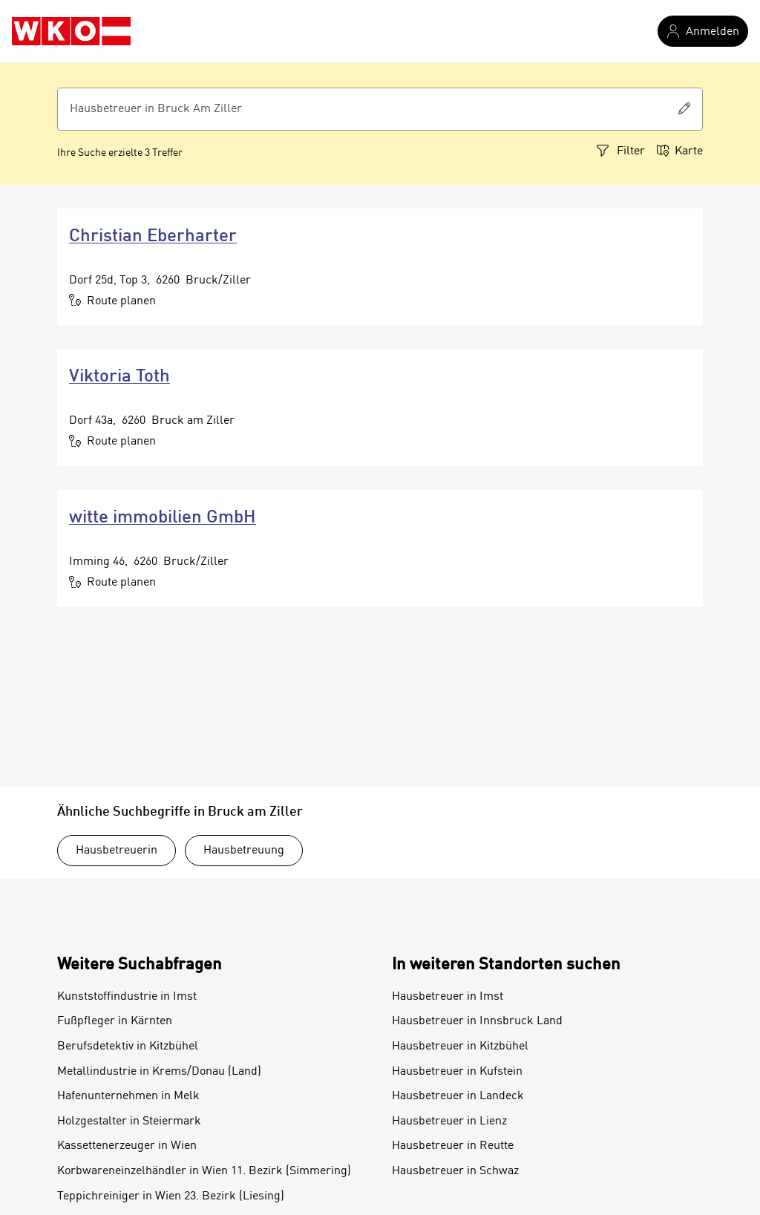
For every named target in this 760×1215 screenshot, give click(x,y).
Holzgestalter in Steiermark (129, 1121)
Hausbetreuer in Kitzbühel (460, 1046)
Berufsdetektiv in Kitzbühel (127, 1046)
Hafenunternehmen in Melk (128, 1096)
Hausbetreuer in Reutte (453, 1146)
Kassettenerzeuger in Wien (127, 1146)
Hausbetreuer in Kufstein (457, 1072)
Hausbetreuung (243, 851)
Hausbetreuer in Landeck (458, 1096)
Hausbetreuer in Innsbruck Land (477, 1021)
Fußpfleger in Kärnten (114, 1021)
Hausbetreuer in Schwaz (455, 1171)
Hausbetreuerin (116, 851)
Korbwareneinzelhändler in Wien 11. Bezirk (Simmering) (204, 1171)
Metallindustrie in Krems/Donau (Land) (159, 1072)
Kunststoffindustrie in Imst (127, 997)
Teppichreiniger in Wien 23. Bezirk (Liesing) (170, 1196)
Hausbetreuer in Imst (447, 997)
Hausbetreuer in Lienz (449, 1121)
